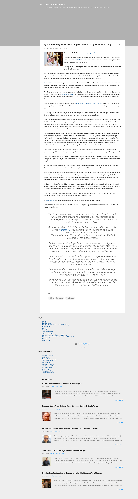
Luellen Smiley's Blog (49, 359)
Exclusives (45, 328)
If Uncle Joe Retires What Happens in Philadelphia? (62, 384)
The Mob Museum (48, 373)
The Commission (47, 331)
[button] (120, 44)
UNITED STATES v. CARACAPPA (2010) (55, 325)
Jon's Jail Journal (47, 360)
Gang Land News (47, 371)
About (44, 321)
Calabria (51, 298)
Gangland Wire (47, 367)
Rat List (44, 338)
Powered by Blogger (82, 344)
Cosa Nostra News (55, 4)
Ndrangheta (65, 230)
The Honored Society (67, 94)
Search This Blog (47, 333)
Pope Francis (70, 298)
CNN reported (50, 200)
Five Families (46, 326)
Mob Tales (45, 357)
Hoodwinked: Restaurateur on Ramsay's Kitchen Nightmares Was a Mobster (72, 473)
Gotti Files (45, 330)
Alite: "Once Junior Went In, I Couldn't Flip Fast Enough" (63, 451)
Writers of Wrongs (48, 355)
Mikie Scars (46, 340)
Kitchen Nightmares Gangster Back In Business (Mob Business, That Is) (70, 428)
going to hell (91, 53)
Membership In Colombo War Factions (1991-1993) (58, 337)
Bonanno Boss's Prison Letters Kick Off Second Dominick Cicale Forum (70, 406)
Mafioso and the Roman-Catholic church (89, 103)
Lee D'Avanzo (46, 323)
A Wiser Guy (46, 369)
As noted (47, 83)
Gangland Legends (48, 364)
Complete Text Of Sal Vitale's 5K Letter (54, 335)
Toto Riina (53, 83)
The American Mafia (48, 366)
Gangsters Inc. (46, 362)
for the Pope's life (80, 60)
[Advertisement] (82, 25)
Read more (119, 400)
